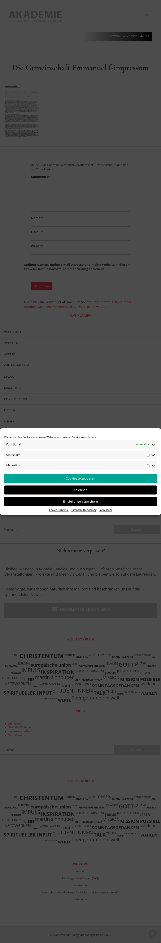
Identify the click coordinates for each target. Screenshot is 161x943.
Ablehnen (81, 490)
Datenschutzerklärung (84, 510)
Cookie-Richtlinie (59, 510)
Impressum (105, 510)
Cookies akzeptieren (80, 478)
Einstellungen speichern (80, 501)
